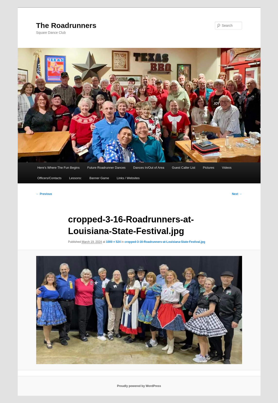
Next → (237, 194)
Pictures (208, 167)
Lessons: (75, 178)
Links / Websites (128, 178)
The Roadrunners (66, 25)
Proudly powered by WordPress (139, 386)
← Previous (44, 194)
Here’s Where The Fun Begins (58, 167)
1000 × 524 (113, 242)
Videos (227, 167)
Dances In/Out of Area (148, 167)
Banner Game (99, 178)
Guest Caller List (183, 167)
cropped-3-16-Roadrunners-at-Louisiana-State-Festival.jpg (165, 242)
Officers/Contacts (49, 178)
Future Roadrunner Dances (106, 167)
